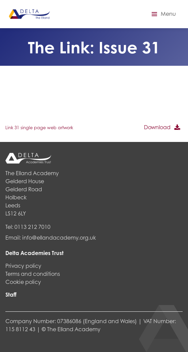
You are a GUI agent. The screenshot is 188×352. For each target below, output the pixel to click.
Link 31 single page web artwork (39, 127)
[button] (163, 14)
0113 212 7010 (32, 227)
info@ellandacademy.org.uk (59, 237)
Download (157, 127)
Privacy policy (23, 265)
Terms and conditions (32, 274)
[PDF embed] (55, 96)
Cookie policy (23, 282)
